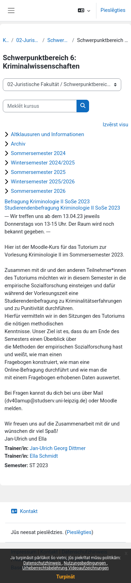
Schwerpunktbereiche (58, 40)
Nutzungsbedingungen (85, 563)
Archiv (18, 144)
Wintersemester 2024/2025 (43, 163)
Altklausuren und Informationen (47, 134)
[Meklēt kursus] (40, 106)
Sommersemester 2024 (38, 153)
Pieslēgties (113, 10)
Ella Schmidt (44, 456)
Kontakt (24, 511)
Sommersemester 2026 (38, 191)
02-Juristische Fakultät (28, 40)
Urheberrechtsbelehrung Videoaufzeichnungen (65, 568)
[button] (84, 10)
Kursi (6, 40)
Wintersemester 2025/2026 (43, 181)
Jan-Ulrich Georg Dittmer (58, 448)
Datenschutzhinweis (42, 563)
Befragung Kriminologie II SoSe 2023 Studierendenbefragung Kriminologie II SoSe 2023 (62, 204)
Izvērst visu (115, 124)
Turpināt (65, 577)
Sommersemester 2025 (38, 172)
